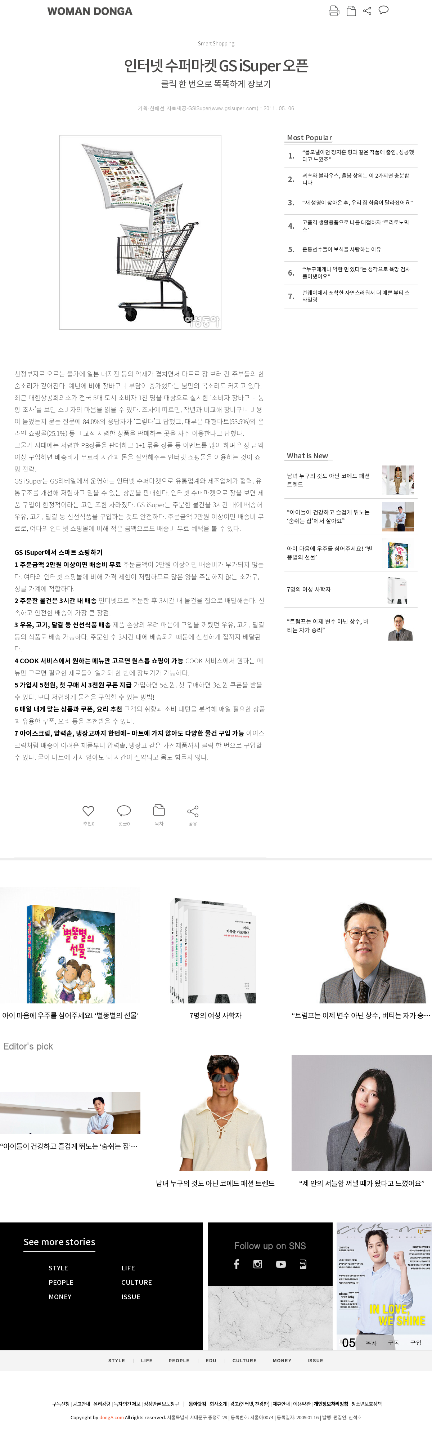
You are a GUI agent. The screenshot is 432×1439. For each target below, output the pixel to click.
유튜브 (281, 1264)
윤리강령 (102, 1404)
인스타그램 (257, 1264)
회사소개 (218, 1404)
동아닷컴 (197, 1404)
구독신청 (60, 1404)
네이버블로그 (303, 1264)
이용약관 (301, 1404)
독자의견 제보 (127, 1404)
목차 (371, 1342)
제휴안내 (281, 1404)
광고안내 (81, 1404)
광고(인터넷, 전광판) (249, 1404)
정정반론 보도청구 (161, 1404)
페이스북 (236, 1264)
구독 (393, 1342)
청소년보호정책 (366, 1404)
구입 (416, 1342)
